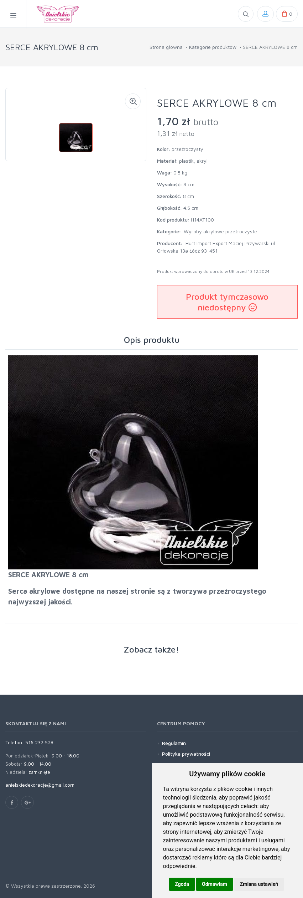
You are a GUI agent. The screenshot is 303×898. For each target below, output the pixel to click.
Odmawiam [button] (214, 884)
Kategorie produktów (212, 47)
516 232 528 (39, 742)
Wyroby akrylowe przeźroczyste (220, 231)
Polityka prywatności (186, 754)
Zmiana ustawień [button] (259, 884)
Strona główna (166, 47)
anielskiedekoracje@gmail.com (39, 785)
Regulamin (174, 743)
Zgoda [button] (182, 884)
